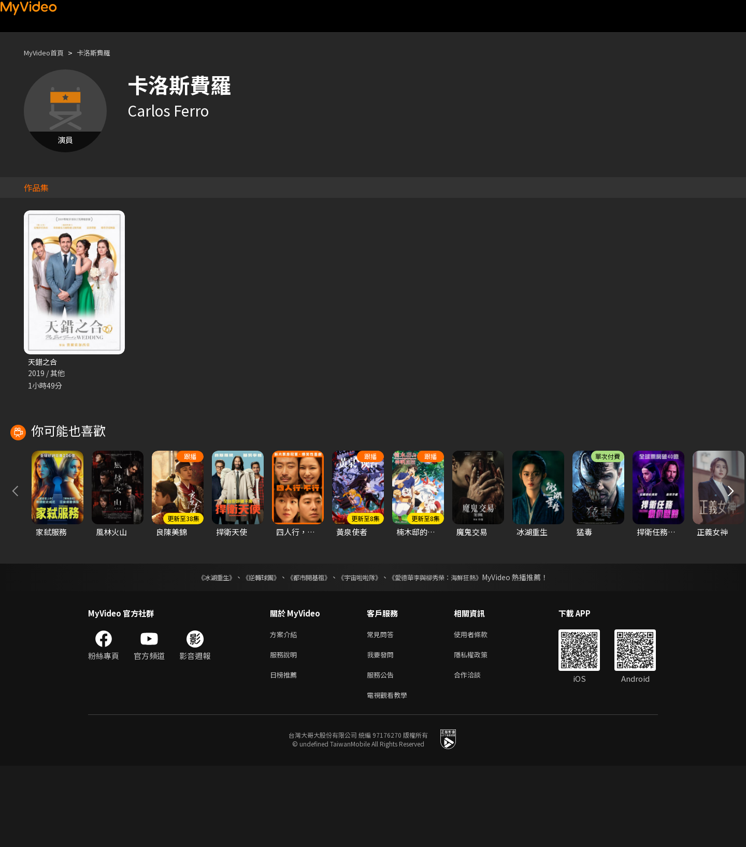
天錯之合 (43, 361)
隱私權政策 (479, 731)
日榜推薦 (285, 753)
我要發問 (382, 731)
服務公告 (382, 753)
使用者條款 (479, 710)
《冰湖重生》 (198, 652)
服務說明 (285, 731)
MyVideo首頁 (47, 52)
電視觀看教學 (390, 775)
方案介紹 (285, 710)
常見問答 (382, 710)
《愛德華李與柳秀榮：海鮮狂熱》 (448, 652)
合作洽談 (475, 753)
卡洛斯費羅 (103, 52)
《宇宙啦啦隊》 (361, 652)
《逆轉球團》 (249, 652)
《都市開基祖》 (303, 652)
